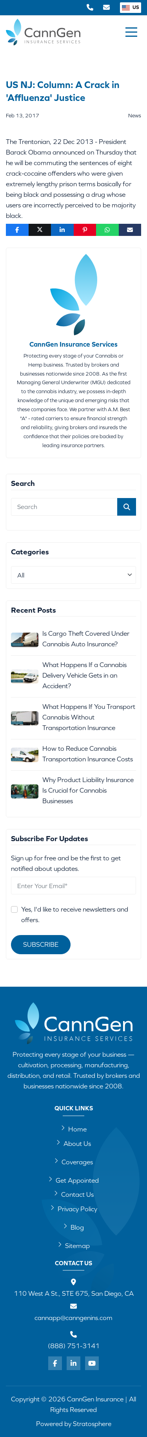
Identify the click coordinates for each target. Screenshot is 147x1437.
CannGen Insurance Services (73, 344)
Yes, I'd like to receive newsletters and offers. (74, 914)
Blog (73, 1227)
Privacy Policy (73, 1208)
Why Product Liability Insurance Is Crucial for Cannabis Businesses (88, 790)
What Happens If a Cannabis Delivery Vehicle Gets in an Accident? (84, 675)
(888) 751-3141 (74, 1346)
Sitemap (74, 1245)
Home (74, 1128)
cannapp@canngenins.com (73, 1318)
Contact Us (74, 1194)
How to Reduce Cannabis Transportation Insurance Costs (87, 754)
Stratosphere (92, 1424)
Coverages (73, 1161)
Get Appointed (73, 1180)
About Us (73, 1143)
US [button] (130, 7)
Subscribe (40, 944)
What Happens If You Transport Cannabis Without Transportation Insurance (88, 717)
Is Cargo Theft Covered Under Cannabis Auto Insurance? (85, 638)
